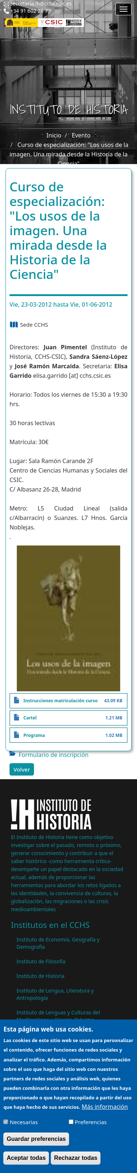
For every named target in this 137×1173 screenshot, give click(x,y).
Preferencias (91, 1126)
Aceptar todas (26, 1163)
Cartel (30, 718)
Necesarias (24, 1126)
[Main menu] (123, 9)
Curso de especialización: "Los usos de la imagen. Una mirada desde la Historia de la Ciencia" (69, 154)
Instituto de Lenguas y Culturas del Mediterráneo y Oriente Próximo (58, 1016)
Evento (81, 135)
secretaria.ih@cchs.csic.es (41, 3)
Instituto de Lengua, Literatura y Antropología (55, 994)
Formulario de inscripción (53, 755)
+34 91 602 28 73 (30, 10)
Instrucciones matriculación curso (60, 701)
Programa (34, 735)
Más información (105, 1111)
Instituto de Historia (40, 975)
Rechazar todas (75, 1163)
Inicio (53, 135)
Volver (22, 769)
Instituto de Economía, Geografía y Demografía (57, 943)
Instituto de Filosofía (40, 961)
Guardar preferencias (36, 1144)
